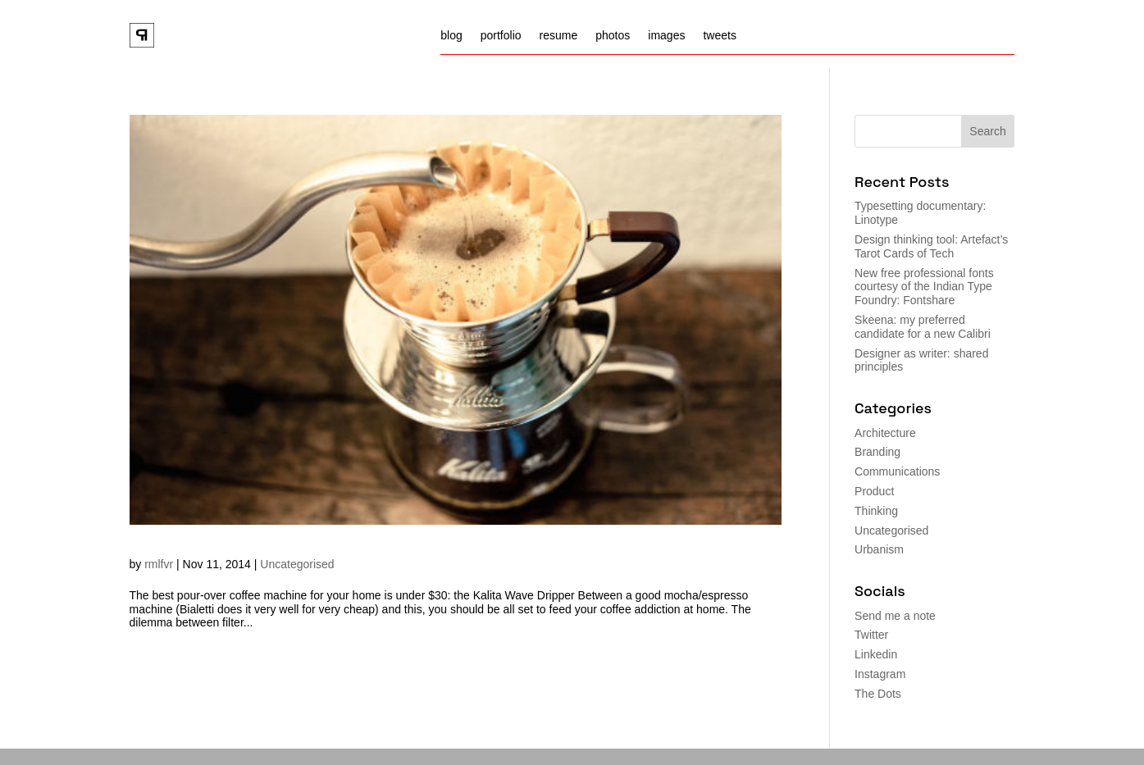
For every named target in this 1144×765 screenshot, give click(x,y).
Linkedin (876, 654)
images (666, 36)
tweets (719, 36)
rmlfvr (158, 564)
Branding (877, 451)
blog (451, 36)
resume (559, 36)
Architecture (885, 432)
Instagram (880, 674)
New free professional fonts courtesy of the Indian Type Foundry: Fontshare (924, 286)
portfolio (501, 36)
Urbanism (879, 549)
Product (874, 491)
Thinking (876, 510)
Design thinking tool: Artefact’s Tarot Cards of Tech (931, 246)
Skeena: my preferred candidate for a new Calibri (923, 326)
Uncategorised (297, 564)
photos (612, 36)
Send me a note (895, 615)
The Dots (878, 693)
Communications (897, 471)
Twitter (871, 634)
